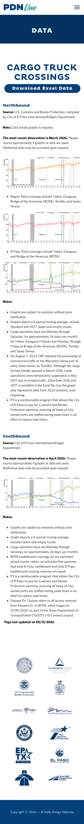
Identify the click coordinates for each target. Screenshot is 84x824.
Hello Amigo (52, 812)
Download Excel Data (42, 88)
